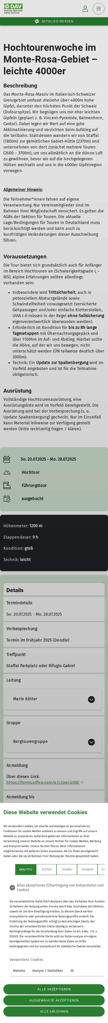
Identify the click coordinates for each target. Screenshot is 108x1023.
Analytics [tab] (25, 869)
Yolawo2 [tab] (87, 869)
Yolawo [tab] (67, 869)
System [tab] (46, 869)
